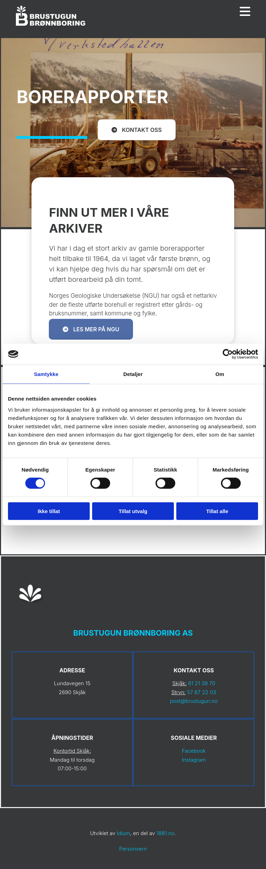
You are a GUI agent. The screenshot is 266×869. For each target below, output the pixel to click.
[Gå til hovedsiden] (51, 27)
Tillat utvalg (132, 511)
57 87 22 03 (201, 692)
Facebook (194, 750)
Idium (123, 833)
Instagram (194, 759)
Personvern (133, 848)
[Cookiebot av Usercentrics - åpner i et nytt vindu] (227, 354)
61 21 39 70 (201, 683)
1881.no (166, 833)
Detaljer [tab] (133, 374)
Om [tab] (219, 374)
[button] (137, 129)
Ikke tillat (49, 511)
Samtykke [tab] (46, 374)
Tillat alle (217, 511)
